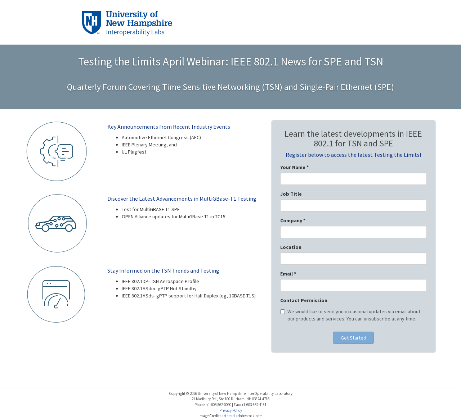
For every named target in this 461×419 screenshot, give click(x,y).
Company (292, 220)
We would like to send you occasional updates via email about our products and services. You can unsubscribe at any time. (350, 315)
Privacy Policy (230, 410)
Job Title (291, 194)
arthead (228, 415)
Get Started (353, 337)
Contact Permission (303, 300)
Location (290, 247)
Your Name (294, 167)
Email (288, 273)
